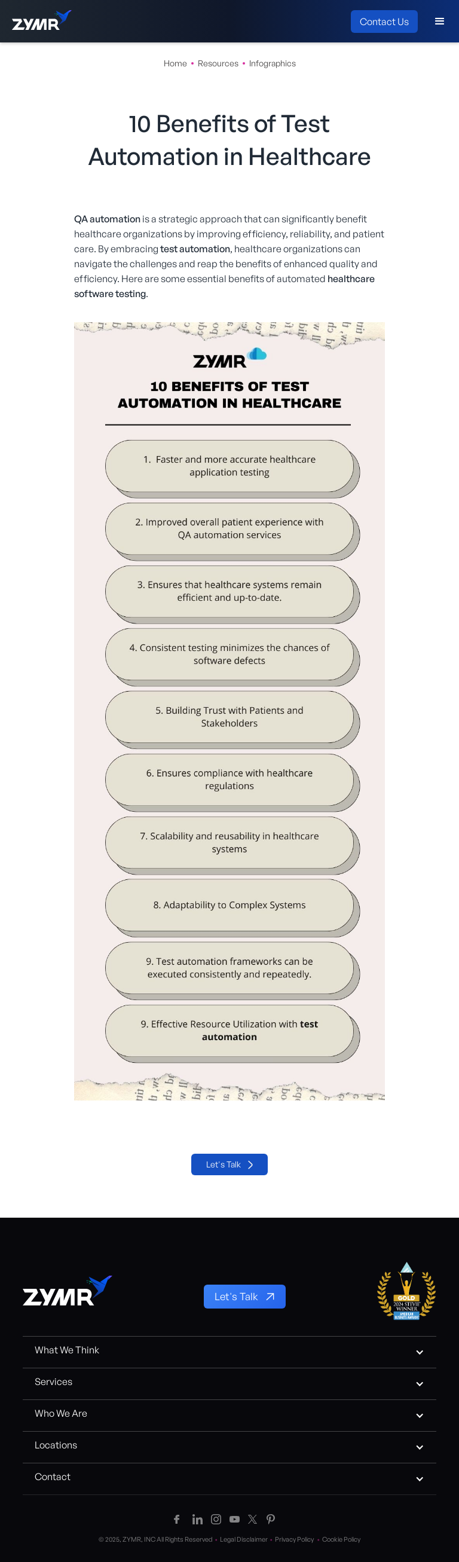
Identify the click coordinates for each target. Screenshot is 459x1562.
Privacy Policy (298, 1539)
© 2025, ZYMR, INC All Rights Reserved (159, 1539)
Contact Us (384, 21)
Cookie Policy (341, 1539)
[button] (440, 21)
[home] (42, 21)
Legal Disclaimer (247, 1539)
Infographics (272, 63)
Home (175, 63)
